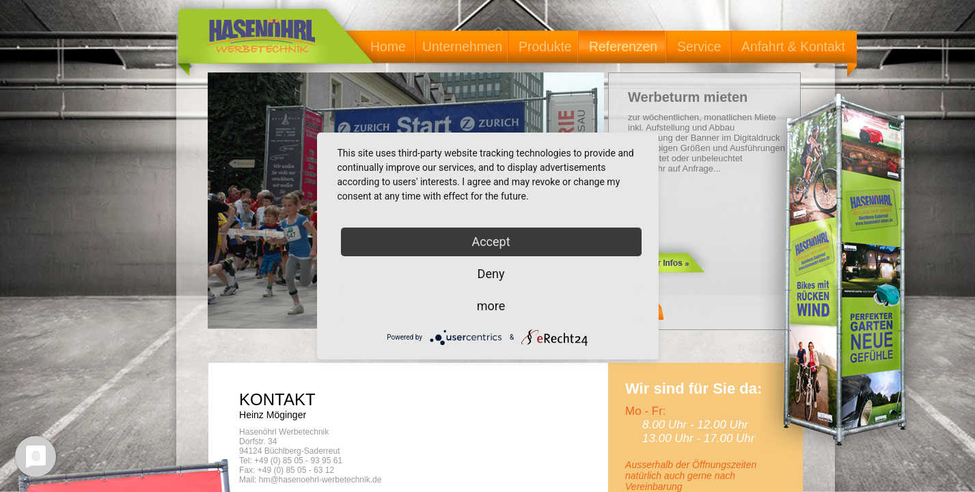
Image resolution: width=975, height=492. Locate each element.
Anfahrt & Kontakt (793, 46)
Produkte (545, 46)
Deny (491, 273)
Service (699, 46)
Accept (490, 241)
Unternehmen (462, 46)
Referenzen (623, 46)
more (491, 306)
